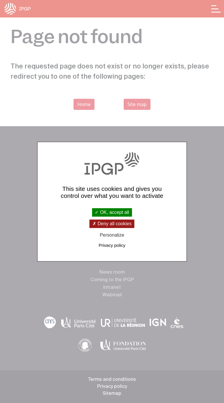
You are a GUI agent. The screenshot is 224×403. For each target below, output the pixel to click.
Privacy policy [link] (112, 245)
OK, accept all (112, 212)
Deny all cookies (112, 223)
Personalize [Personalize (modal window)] (112, 235)
